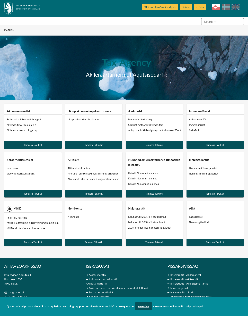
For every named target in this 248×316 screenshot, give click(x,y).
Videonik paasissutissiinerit (20, 173)
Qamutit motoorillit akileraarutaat (145, 124)
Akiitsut (73, 160)
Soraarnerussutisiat (20, 160)
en (236, 7)
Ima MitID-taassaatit (17, 217)
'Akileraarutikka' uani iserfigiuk (160, 7)
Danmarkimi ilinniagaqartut (203, 168)
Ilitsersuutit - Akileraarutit (185, 274)
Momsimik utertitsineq (140, 119)
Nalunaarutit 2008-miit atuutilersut (146, 222)
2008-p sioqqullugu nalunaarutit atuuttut (149, 227)
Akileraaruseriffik (19, 111)
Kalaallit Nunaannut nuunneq (143, 183)
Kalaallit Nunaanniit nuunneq (143, 173)
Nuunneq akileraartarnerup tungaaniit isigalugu (154, 162)
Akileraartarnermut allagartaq (22, 130)
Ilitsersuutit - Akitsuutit (184, 279)
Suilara (186, 7)
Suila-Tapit (194, 130)
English (9, 30)
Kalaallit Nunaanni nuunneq (142, 178)
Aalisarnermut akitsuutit (103, 279)
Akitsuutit (135, 111)
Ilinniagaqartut (199, 160)
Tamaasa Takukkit (33, 145)
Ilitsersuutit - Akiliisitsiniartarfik (189, 283)
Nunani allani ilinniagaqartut (203, 173)
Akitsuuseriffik (97, 274)
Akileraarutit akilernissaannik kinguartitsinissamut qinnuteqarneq (101, 178)
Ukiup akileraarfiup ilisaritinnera (89, 111)
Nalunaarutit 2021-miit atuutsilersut (147, 216)
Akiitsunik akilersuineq (79, 168)
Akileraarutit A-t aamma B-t (21, 124)
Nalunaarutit (136, 208)
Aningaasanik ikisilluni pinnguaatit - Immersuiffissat (154, 130)
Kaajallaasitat (195, 216)
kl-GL (216, 7)
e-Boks (200, 7)
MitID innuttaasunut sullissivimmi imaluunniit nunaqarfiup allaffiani (41, 222)
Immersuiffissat (199, 111)
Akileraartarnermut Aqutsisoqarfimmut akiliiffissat (118, 287)
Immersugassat (179, 287)
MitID (14, 209)
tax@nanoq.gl (16, 292)
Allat (192, 208)
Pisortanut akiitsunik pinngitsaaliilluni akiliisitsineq (93, 173)
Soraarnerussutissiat (101, 292)
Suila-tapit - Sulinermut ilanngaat (24, 119)
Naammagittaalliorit (199, 222)
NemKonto (75, 208)
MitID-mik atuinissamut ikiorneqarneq (26, 228)
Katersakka (12, 168)
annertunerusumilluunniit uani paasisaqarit (178, 306)
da (226, 7)
